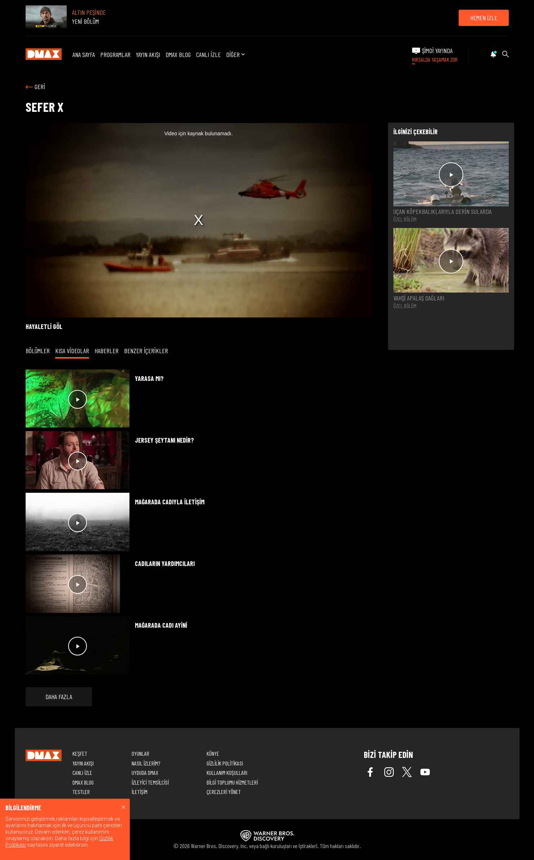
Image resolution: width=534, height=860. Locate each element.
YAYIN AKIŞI (148, 54)
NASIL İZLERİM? (146, 763)
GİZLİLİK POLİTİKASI (225, 763)
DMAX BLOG (178, 54)
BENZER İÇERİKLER (146, 351)
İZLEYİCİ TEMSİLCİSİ (150, 782)
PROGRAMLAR (115, 54)
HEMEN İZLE (483, 18)
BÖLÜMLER (38, 351)
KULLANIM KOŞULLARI (227, 772)
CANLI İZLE (208, 54)
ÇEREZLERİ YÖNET (224, 791)
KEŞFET (79, 753)
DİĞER (236, 55)
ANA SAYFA (83, 54)
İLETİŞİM (139, 791)
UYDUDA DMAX (145, 772)
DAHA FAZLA (58, 697)
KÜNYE (213, 753)
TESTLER (81, 791)
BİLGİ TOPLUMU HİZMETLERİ (232, 782)
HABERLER (106, 351)
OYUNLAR (140, 753)
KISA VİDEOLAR (72, 351)
